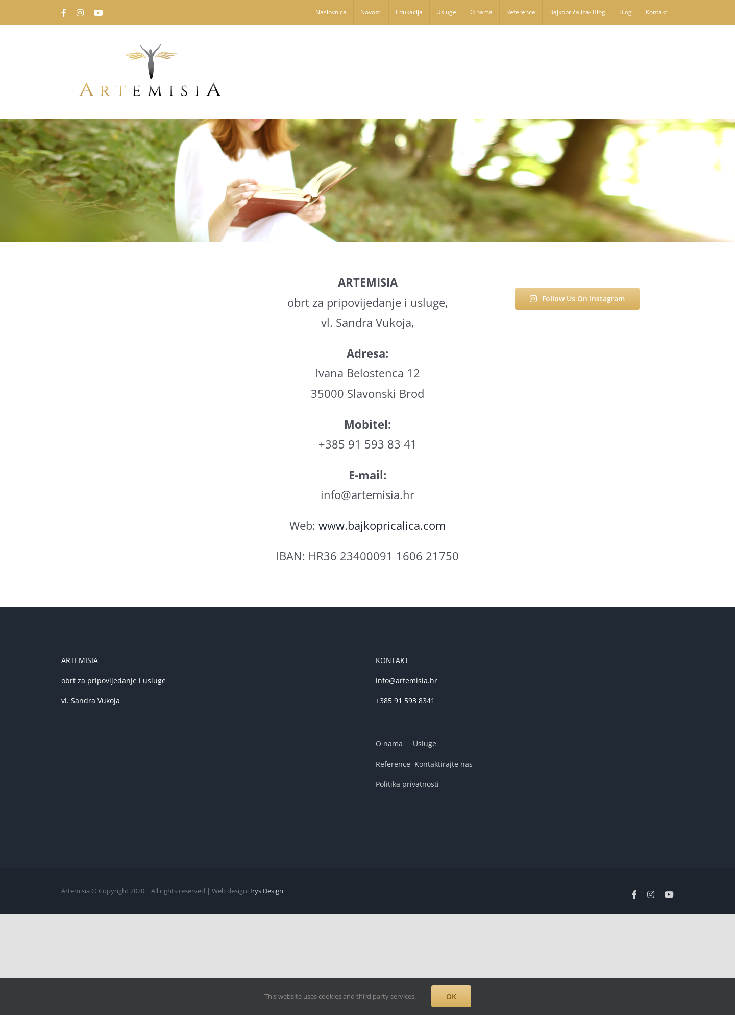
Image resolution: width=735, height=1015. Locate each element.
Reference (393, 764)
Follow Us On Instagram (577, 298)
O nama (389, 743)
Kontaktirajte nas (443, 764)
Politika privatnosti (407, 784)
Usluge (424, 743)
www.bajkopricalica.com (382, 525)
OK (451, 996)
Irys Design (266, 890)
